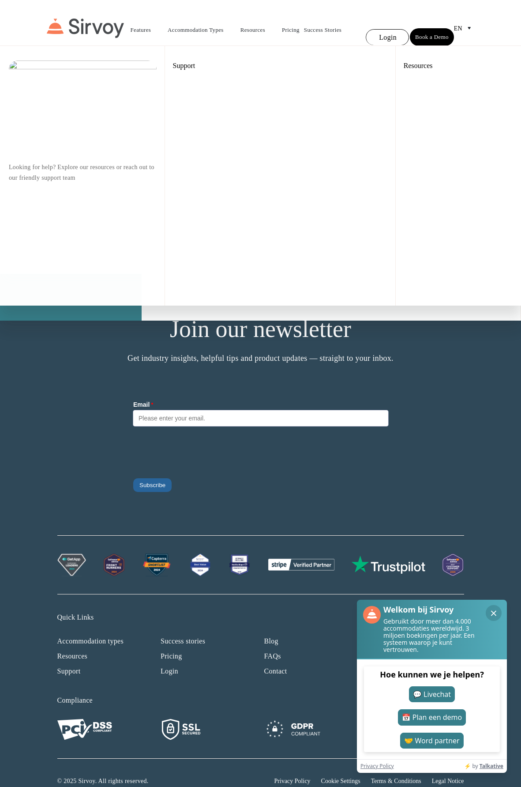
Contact (275, 654)
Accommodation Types (202, 23)
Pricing (291, 22)
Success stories (183, 624)
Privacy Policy (292, 764)
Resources (258, 23)
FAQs (272, 639)
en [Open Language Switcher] (464, 20)
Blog (271, 624)
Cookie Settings (340, 764)
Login (169, 654)
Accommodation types (90, 624)
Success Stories (322, 22)
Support (69, 654)
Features (147, 23)
